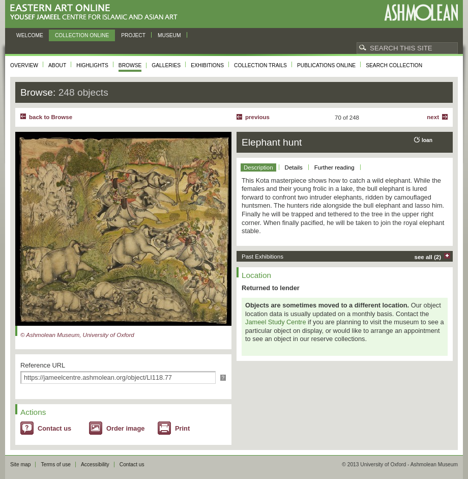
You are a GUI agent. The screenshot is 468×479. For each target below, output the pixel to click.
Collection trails (260, 65)
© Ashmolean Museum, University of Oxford (77, 335)
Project (133, 35)
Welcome (29, 35)
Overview (24, 65)
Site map (20, 464)
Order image (125, 428)
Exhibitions (207, 65)
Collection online (82, 35)
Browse (130, 65)
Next (433, 117)
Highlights (92, 65)
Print (182, 428)
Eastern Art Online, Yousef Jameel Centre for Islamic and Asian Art (96, 12)
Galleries (166, 65)
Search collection (394, 65)
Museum (169, 35)
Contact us (54, 428)
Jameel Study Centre (275, 322)
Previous (257, 117)
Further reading (334, 167)
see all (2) (428, 257)
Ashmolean (421, 12)
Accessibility (95, 464)
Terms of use (56, 464)
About (57, 65)
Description (258, 167)
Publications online (326, 65)
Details (294, 167)
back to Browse (50, 117)
